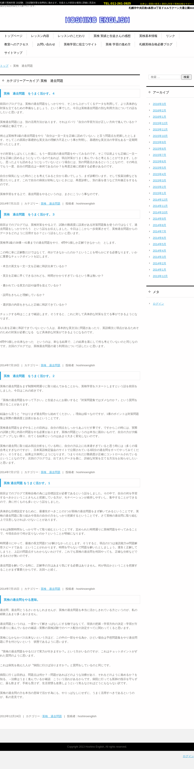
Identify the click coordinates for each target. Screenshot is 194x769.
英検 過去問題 (50, 203)
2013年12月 (160, 276)
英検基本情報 (148, 36)
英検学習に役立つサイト (80, 44)
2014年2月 (159, 263)
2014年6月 (159, 237)
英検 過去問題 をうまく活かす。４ (29, 93)
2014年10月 (160, 212)
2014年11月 (160, 206)
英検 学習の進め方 (118, 44)
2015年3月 (159, 180)
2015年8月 (159, 148)
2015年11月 (160, 129)
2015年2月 (159, 187)
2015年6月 (159, 161)
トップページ (13, 36)
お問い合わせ (46, 44)
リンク (170, 36)
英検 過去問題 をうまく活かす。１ (27, 483)
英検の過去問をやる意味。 (22, 599)
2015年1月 (159, 193)
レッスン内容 (40, 36)
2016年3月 (159, 104)
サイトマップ (13, 52)
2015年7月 (159, 155)
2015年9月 (159, 142)
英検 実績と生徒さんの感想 (112, 36)
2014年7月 (159, 231)
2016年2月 (159, 110)
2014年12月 (160, 199)
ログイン (158, 303)
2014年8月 (159, 225)
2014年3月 (159, 256)
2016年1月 (159, 116)
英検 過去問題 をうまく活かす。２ (29, 376)
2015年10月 (160, 136)
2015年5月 (159, 167)
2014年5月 (159, 244)
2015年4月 (159, 174)
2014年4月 (159, 250)
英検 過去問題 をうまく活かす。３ (29, 214)
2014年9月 (159, 218)
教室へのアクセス (16, 44)
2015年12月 (160, 123)
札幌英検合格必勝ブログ (155, 44)
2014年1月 (159, 269)
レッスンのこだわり (71, 36)
